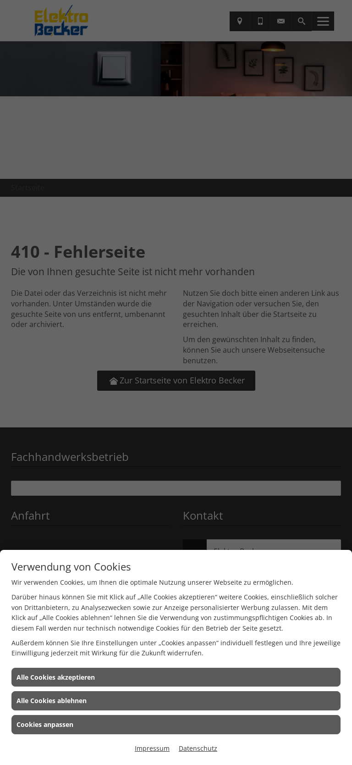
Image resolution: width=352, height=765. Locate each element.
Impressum (152, 748)
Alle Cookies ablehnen (51, 700)
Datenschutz (198, 748)
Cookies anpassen (44, 724)
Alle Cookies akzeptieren (55, 677)
